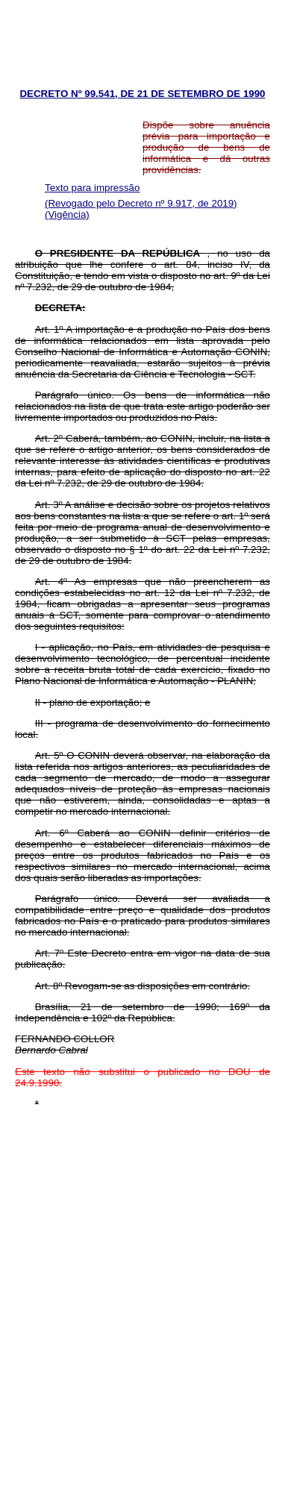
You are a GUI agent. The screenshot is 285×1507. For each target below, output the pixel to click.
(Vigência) (67, 214)
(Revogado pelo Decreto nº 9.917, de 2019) (141, 203)
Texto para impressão (92, 187)
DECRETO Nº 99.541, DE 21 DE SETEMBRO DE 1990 (142, 93)
